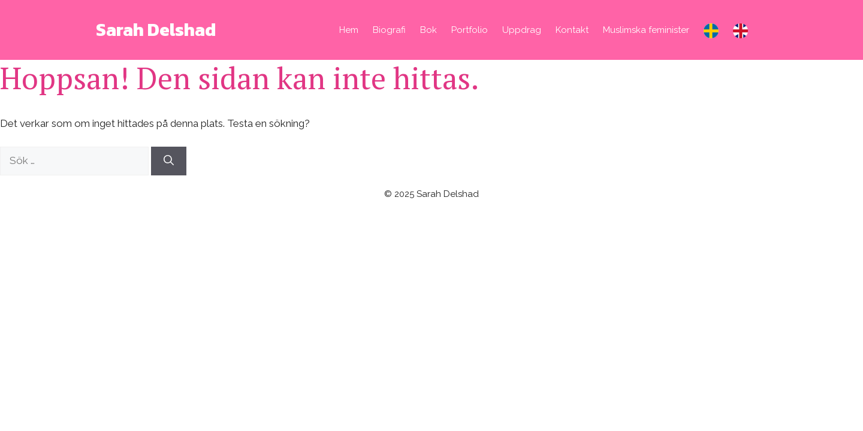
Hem (348, 30)
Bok (428, 30)
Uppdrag (521, 30)
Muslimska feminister (646, 30)
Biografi (389, 30)
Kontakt (572, 30)
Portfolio (469, 30)
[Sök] (168, 161)
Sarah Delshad (156, 29)
